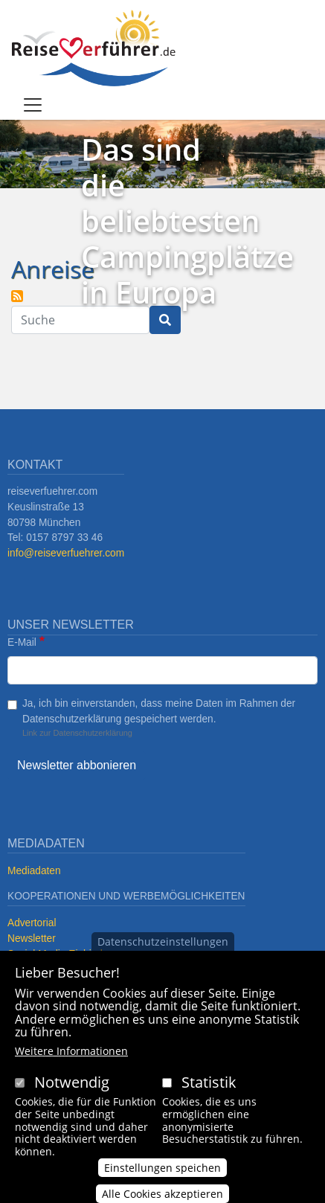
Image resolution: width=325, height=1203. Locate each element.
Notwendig (71, 1082)
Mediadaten (34, 870)
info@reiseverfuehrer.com (65, 553)
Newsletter (31, 938)
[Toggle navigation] (33, 105)
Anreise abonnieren (17, 296)
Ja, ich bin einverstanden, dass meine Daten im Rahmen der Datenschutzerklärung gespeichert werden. (158, 711)
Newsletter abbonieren (76, 765)
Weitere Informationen (71, 1051)
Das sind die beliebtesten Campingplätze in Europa (187, 220)
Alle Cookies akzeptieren (162, 1194)
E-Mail (21, 642)
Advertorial (32, 922)
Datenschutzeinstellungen (162, 941)
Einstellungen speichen (162, 1168)
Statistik (208, 1082)
